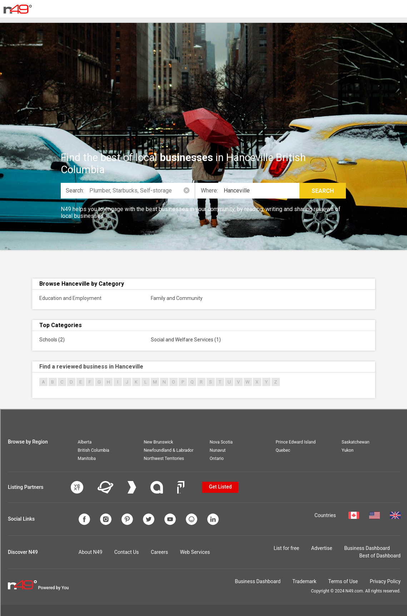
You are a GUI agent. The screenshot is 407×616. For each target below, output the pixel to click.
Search (323, 190)
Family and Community (177, 298)
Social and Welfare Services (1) (186, 339)
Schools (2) (52, 339)
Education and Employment (70, 298)
